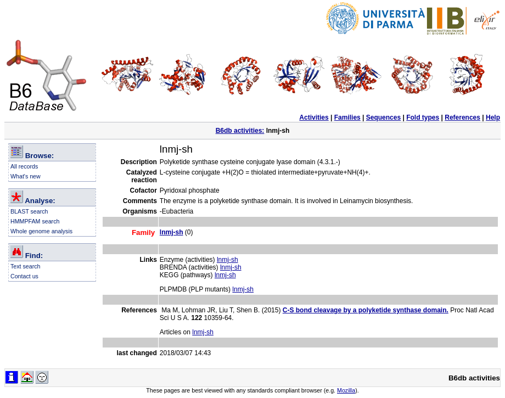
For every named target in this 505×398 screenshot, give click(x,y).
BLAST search (29, 211)
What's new (25, 176)
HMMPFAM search (34, 221)
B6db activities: (240, 130)
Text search (25, 266)
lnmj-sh (227, 260)
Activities (313, 117)
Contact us (24, 276)
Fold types (422, 117)
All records (24, 166)
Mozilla (346, 390)
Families (347, 117)
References (462, 117)
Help (493, 117)
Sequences (383, 117)
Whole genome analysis (41, 231)
